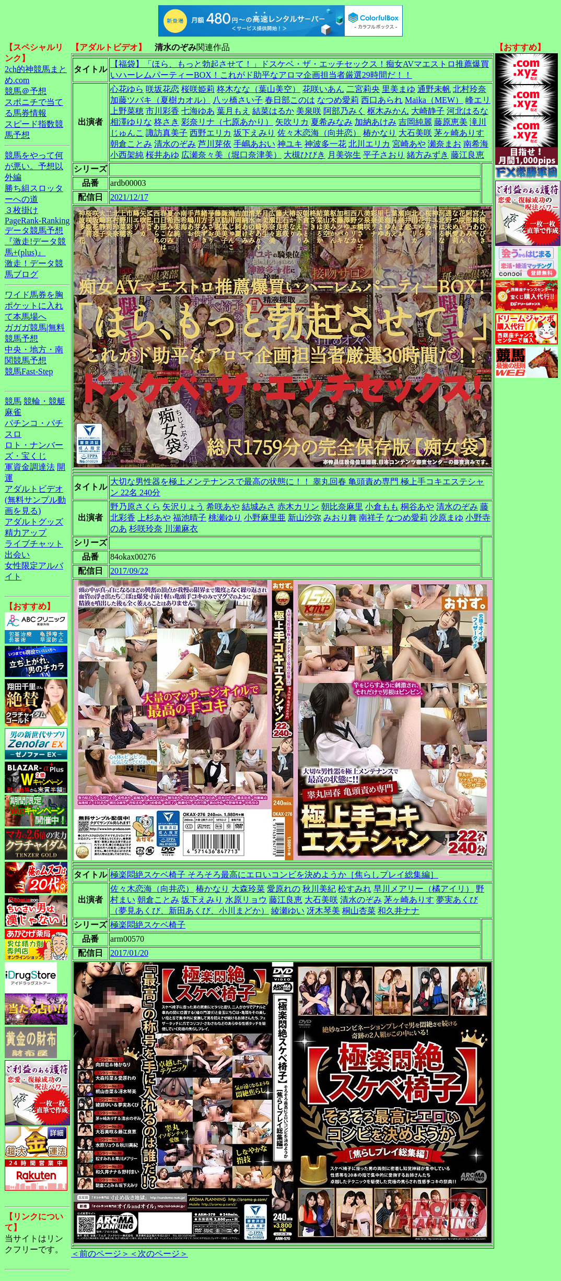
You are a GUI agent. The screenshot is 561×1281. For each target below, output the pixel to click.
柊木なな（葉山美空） (258, 89)
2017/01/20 (129, 952)
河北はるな (467, 110)
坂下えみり (254, 132)
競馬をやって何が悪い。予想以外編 (34, 166)
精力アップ (25, 532)
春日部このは (290, 100)
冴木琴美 (323, 910)
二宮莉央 (363, 89)
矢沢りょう (183, 506)
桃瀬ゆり (225, 517)
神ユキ (289, 143)
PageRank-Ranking (37, 220)
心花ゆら (127, 89)
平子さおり (384, 154)
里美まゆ (398, 89)
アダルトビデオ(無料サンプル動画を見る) (35, 499)
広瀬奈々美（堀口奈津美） (231, 154)
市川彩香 (162, 110)
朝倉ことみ (131, 143)
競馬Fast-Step (29, 371)
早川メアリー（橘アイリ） (423, 888)
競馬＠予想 (25, 91)
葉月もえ (233, 110)
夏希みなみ (332, 121)
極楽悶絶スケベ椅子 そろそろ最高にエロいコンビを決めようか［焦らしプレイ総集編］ (274, 874)
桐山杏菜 (359, 910)
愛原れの (283, 888)
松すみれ (354, 888)
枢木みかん (388, 110)
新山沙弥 (304, 517)
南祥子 (371, 517)
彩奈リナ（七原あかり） (227, 121)
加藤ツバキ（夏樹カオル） (160, 100)
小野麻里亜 (265, 517)
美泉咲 (308, 110)
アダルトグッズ (34, 521)
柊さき (166, 121)
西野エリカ (210, 132)
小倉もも (382, 506)
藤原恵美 (451, 121)
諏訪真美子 (167, 132)
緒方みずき (428, 154)
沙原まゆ (446, 517)
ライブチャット (34, 543)
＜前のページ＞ (100, 1253)
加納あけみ (375, 121)
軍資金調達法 (30, 466)
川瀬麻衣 (181, 528)
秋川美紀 (319, 888)
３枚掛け (21, 210)
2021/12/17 (129, 197)
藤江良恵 (467, 154)
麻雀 (13, 412)
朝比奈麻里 (342, 506)
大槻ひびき (304, 154)
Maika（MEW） (434, 100)
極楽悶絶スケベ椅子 (147, 924)
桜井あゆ (162, 154)
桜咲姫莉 (198, 89)
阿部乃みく (344, 110)
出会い (17, 554)
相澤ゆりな (131, 121)
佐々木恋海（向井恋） (319, 132)
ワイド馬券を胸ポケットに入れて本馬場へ (34, 305)
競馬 (13, 401)
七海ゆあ (198, 110)
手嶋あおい (254, 143)
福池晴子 (189, 517)
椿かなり (379, 132)
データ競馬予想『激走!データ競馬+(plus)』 (35, 241)
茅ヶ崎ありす (459, 132)
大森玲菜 (248, 888)
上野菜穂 (127, 110)
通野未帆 (434, 89)
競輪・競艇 (44, 401)
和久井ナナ (398, 910)
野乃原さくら (135, 506)
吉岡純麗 (415, 121)
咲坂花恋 (162, 89)
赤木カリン (298, 506)
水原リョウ (246, 899)
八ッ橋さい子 (238, 100)
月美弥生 (344, 154)
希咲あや (223, 506)
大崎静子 (428, 110)
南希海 (475, 143)
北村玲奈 (469, 89)
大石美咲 (415, 132)
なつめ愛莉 (338, 100)
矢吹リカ (292, 121)
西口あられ (382, 100)
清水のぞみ (175, 143)
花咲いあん (323, 89)
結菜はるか (273, 110)
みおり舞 (340, 517)
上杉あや (154, 517)
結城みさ (258, 506)
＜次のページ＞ (159, 1253)
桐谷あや (417, 506)
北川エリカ (369, 143)
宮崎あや (409, 143)
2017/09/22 (129, 570)
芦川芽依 (214, 143)
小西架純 (127, 154)
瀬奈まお (444, 143)
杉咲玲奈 (145, 528)
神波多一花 (325, 143)
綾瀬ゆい (288, 910)
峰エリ (477, 100)
